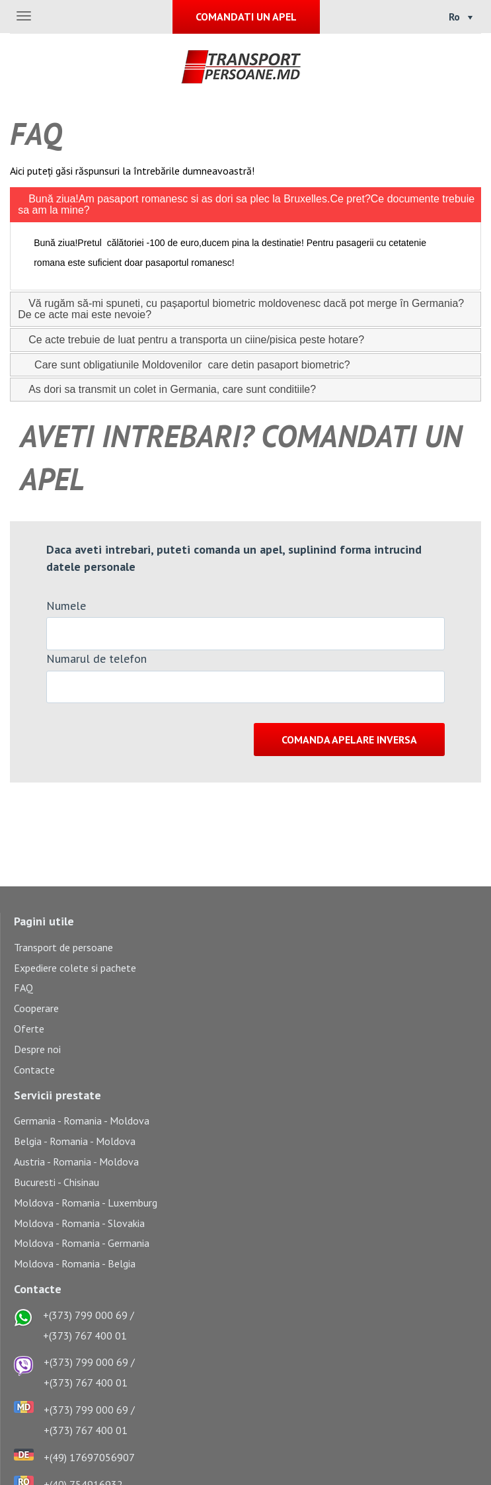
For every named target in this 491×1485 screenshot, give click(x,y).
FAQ (23, 987)
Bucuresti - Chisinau (56, 1182)
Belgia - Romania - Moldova (74, 1141)
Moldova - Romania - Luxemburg (85, 1202)
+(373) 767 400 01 (85, 1335)
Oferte (29, 1028)
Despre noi (37, 1049)
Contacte (34, 1069)
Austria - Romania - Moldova (76, 1161)
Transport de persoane (63, 947)
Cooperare (36, 1008)
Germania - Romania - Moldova (81, 1120)
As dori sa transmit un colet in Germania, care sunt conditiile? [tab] (167, 389)
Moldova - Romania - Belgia (74, 1263)
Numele (66, 605)
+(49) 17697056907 (89, 1457)
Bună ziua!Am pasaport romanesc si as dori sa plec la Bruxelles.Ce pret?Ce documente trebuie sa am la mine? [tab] (246, 204)
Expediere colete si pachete (75, 967)
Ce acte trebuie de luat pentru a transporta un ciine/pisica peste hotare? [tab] (191, 339)
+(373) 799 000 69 (85, 1315)
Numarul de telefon (96, 658)
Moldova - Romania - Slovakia (79, 1223)
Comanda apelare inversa (349, 739)
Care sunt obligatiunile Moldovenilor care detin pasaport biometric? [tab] (184, 364)
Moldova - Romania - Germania (81, 1243)
